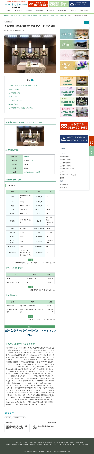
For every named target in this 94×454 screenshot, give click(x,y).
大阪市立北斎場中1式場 (32, 172)
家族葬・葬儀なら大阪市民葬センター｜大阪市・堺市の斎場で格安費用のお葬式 (49, 451)
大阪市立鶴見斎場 (65, 163)
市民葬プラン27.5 (19, 417)
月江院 (62, 172)
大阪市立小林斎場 (65, 166)
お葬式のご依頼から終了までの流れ (21, 108)
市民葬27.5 (27, 156)
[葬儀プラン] (91, 149)
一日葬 (32, 160)
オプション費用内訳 (15, 100)
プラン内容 (14, 96)
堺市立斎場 (63, 187)
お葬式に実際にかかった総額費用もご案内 (23, 85)
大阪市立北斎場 (64, 156)
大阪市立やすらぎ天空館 (67, 169)
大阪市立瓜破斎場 (65, 160)
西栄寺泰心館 (64, 184)
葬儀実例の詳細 (14, 89)
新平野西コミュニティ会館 (68, 175)
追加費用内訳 (13, 104)
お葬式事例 (9, 21)
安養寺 (62, 178)
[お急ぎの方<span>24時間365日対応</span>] (91, 139)
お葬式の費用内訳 (15, 93)
